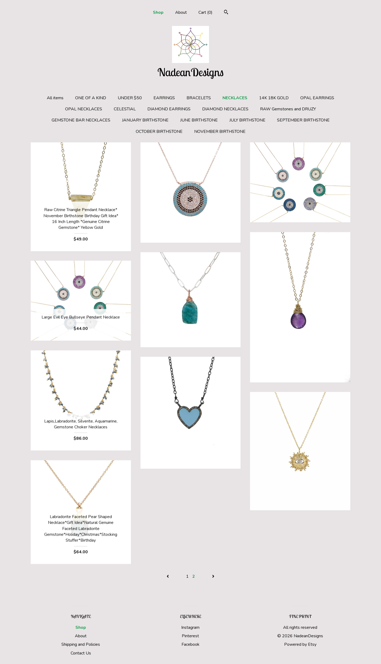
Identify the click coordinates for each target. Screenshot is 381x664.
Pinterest (190, 636)
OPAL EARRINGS (317, 98)
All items (55, 98)
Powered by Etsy (300, 644)
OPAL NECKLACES (83, 109)
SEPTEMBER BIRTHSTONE (303, 120)
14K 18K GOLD (274, 98)
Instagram (190, 627)
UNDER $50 (130, 98)
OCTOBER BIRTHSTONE (159, 131)
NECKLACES (235, 98)
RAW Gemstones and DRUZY (288, 109)
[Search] (226, 13)
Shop (158, 12)
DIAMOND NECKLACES (225, 109)
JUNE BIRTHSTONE (199, 120)
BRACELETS (199, 98)
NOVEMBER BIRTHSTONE (220, 131)
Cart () (205, 12)
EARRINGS (164, 98)
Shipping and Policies (80, 644)
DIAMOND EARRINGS (168, 109)
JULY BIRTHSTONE (247, 120)
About (181, 12)
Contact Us (81, 653)
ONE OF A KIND (90, 98)
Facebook (190, 644)
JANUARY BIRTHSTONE (145, 120)
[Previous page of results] (168, 576)
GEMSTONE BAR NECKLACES (81, 120)
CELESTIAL (125, 109)
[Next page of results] (213, 576)
